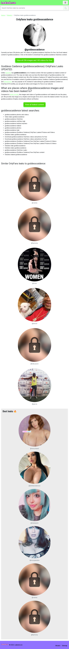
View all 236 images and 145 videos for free (34, 60)
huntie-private (14, 94)
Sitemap (64, 646)
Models (57, 646)
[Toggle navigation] (65, 2)
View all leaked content (34, 104)
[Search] (34, 8)
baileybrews (8, 82)
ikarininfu (8, 73)
